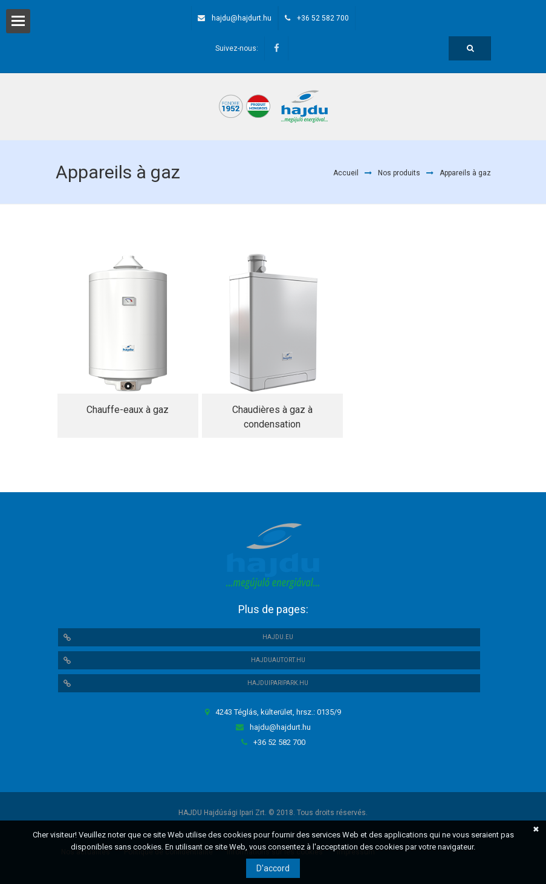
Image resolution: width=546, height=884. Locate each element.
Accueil (346, 173)
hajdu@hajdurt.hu (241, 18)
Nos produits (399, 173)
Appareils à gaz (465, 173)
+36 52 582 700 (323, 18)
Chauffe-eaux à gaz (127, 409)
